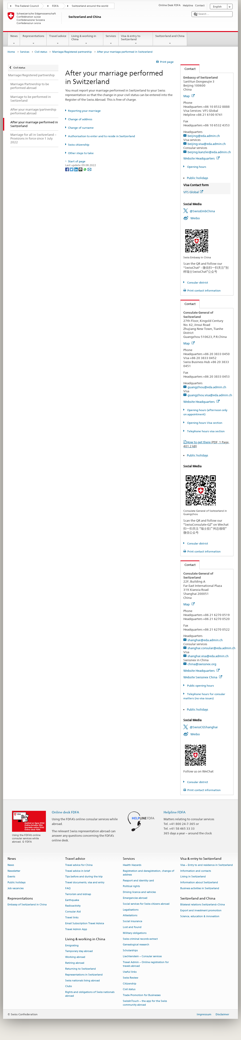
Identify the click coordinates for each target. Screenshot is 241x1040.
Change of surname (81, 127)
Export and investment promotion (200, 910)
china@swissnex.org (202, 664)
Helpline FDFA (174, 812)
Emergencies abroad (135, 898)
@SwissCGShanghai (204, 727)
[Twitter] (72, 169)
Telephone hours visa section (205, 431)
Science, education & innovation (199, 916)
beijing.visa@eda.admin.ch (207, 144)
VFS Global (193, 192)
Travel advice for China (78, 865)
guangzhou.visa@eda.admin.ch (210, 395)
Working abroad (75, 957)
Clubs (68, 986)
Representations (33, 39)
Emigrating (72, 945)
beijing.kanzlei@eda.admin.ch (209, 152)
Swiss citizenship (78, 144)
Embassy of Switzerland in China (27, 904)
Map (189, 96)
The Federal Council (27, 6)
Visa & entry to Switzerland (136, 39)
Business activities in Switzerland (199, 888)
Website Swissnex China (202, 677)
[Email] (89, 169)
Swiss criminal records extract (140, 938)
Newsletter (14, 870)
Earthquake (72, 900)
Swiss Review (130, 977)
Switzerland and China (170, 39)
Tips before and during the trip (84, 876)
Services (111, 39)
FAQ (68, 888)
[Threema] (81, 169)
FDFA (55, 6)
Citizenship (129, 983)
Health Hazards (132, 865)
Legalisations (130, 909)
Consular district (197, 282)
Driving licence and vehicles (139, 892)
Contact (188, 69)
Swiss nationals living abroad (82, 980)
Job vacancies (16, 888)
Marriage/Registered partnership (72, 51)
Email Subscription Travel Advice (84, 923)
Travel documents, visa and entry (84, 882)
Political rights (131, 886)
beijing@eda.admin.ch (204, 136)
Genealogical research (136, 944)
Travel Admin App (76, 929)
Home (11, 51)
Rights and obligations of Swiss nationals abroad (89, 994)
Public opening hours (200, 685)
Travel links (71, 917)
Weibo (195, 218)
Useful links (130, 971)
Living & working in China (86, 39)
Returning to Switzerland (80, 968)
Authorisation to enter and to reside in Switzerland (101, 136)
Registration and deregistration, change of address (148, 872)
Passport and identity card (138, 880)
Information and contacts (195, 870)
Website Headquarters (201, 158)
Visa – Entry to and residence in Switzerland (206, 865)
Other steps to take (81, 153)
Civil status (41, 51)
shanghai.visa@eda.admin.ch (208, 656)
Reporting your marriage (84, 110)
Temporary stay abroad (79, 951)
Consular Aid (73, 911)
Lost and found (132, 927)
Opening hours (196, 166)
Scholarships (130, 950)
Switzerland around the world (90, 6)
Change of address (80, 119)
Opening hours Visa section (204, 422)
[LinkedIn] (76, 169)
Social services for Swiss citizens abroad (146, 903)
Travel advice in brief (77, 870)
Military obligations (134, 933)
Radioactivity (72, 906)
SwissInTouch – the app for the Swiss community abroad (145, 1003)
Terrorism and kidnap (78, 894)
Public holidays (197, 178)
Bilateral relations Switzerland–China (202, 904)
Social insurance (132, 921)
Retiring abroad (74, 962)
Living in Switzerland (193, 876)
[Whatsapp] (85, 169)
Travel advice (57, 39)
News (14, 39)
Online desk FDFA (65, 812)
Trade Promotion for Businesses (142, 995)
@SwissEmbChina (202, 211)
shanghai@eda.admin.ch (205, 640)
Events (11, 876)
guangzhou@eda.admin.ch (207, 387)
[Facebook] (67, 169)
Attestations (130, 915)
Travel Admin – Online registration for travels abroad (146, 964)
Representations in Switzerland (84, 974)
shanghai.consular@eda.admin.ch (211, 648)
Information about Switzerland (199, 882)
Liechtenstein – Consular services (142, 956)
